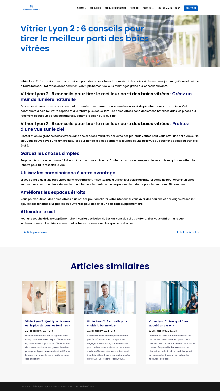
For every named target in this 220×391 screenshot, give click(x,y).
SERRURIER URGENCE (115, 8)
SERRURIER (95, 8)
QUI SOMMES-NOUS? (169, 8)
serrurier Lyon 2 (76, 86)
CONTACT (191, 8)
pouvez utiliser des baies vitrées (49, 199)
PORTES (147, 8)
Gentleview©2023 (84, 386)
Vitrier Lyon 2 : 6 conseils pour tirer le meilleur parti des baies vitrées (66, 81)
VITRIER (134, 8)
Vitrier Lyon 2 (46, 331)
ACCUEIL (81, 8)
